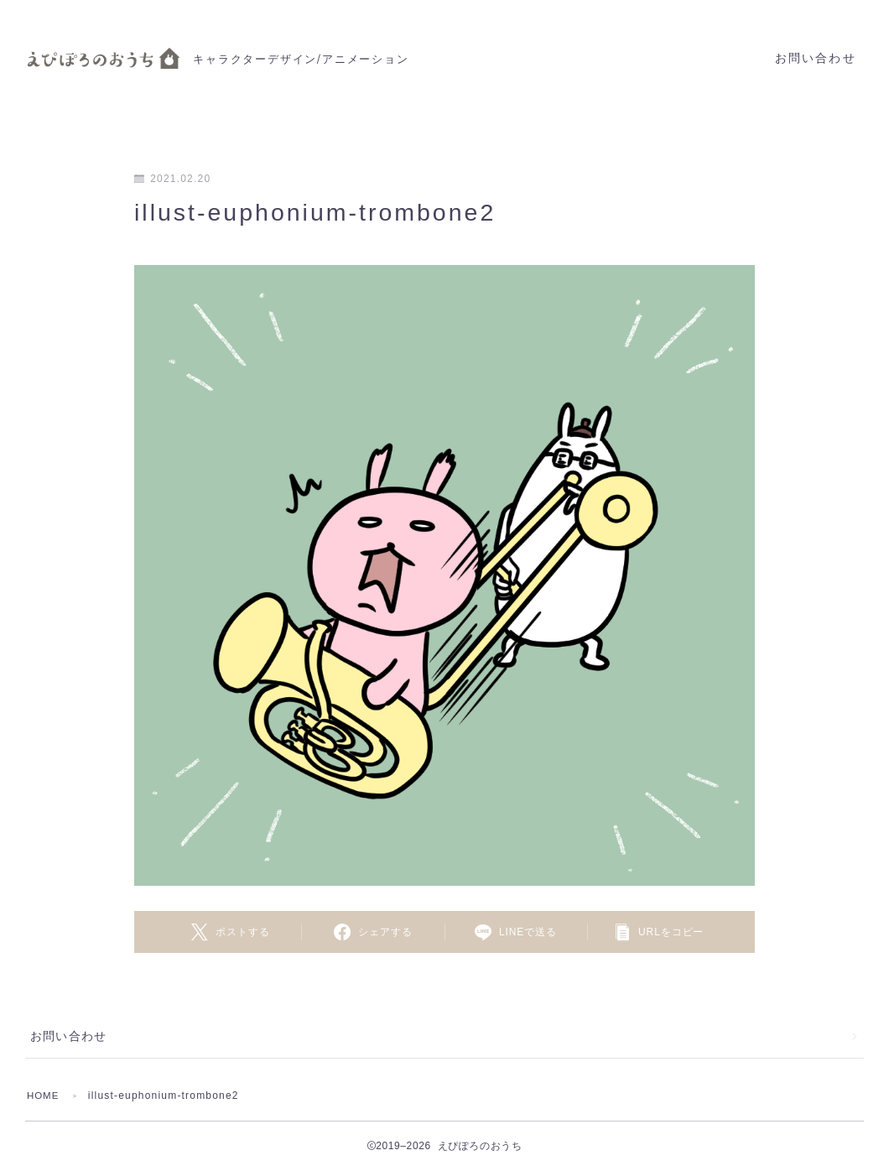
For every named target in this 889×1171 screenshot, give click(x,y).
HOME (44, 1095)
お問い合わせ (815, 58)
